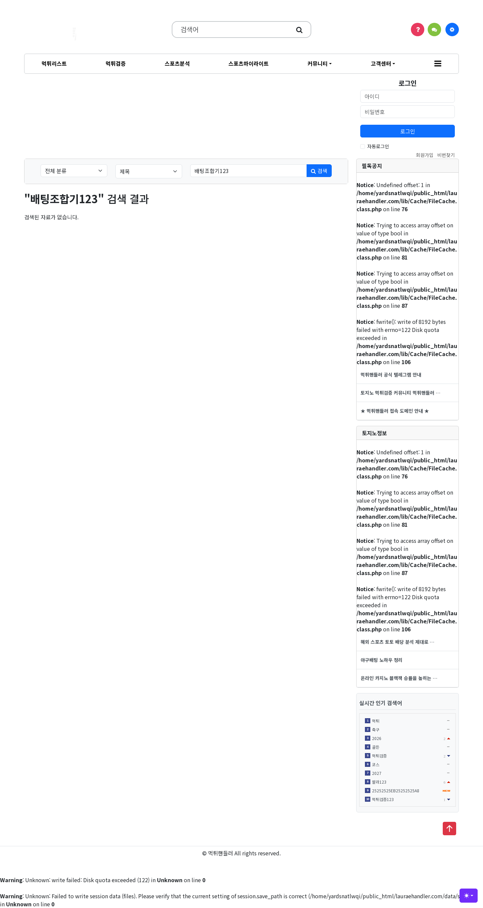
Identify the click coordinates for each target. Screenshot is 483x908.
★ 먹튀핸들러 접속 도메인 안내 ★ (395, 410)
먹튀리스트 (54, 63)
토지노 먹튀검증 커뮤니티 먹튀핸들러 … (400, 392)
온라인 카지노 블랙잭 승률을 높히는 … (399, 678)
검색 (319, 171)
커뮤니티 (318, 63)
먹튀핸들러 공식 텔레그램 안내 (391, 374)
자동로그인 (378, 146)
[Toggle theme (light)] (469, 896)
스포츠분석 (177, 63)
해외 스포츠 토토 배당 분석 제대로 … (397, 641)
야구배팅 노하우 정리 (381, 660)
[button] (438, 64)
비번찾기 (446, 155)
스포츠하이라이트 (248, 63)
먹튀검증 (116, 63)
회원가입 (424, 155)
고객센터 (381, 63)
